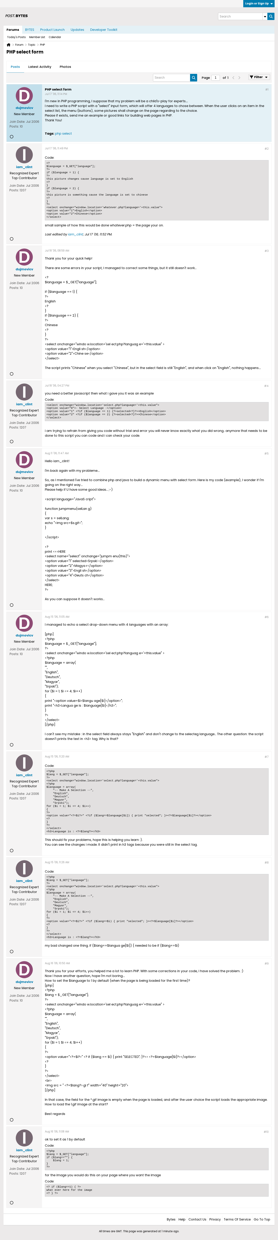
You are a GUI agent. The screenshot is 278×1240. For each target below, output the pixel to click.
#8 (267, 862)
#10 (266, 1132)
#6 (267, 617)
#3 (267, 251)
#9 (267, 963)
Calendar (55, 37)
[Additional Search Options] (265, 16)
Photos (65, 66)
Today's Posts (16, 37)
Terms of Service (237, 1219)
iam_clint (75, 234)
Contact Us (197, 1219)
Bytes (171, 1219)
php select (63, 133)
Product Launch (52, 29)
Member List (37, 37)
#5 (266, 453)
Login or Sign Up (259, 3)
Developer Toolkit (103, 29)
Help (182, 1219)
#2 (267, 149)
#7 (267, 757)
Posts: (14, 126)
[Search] (242, 16)
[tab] (15, 67)
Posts (15, 66)
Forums (13, 29)
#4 (266, 386)
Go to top (262, 1219)
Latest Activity (39, 66)
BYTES (29, 29)
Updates (77, 29)
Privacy (215, 1219)
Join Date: (17, 121)
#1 (267, 89)
